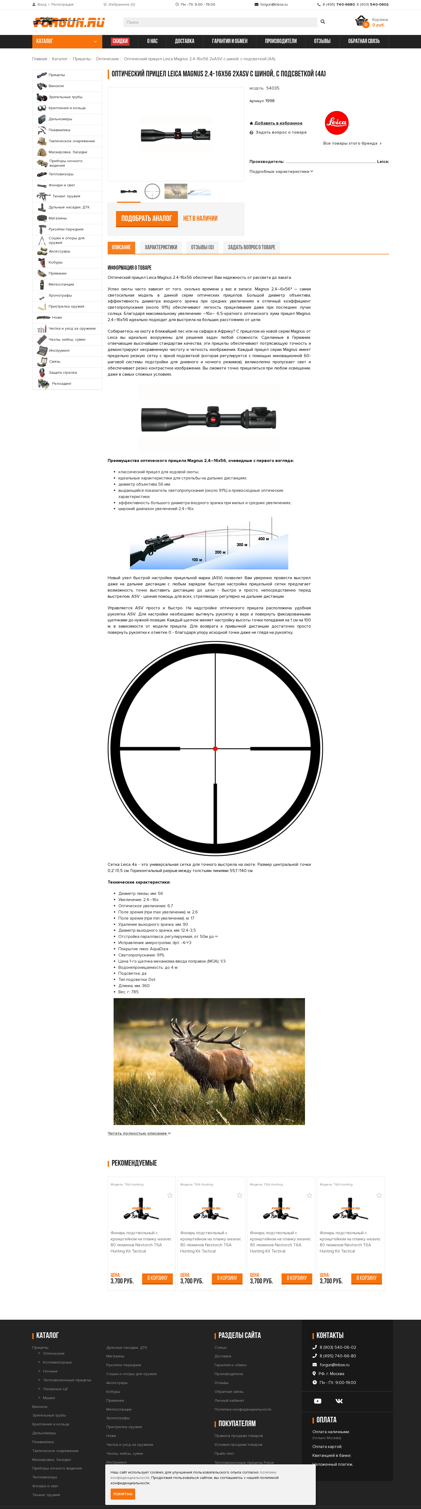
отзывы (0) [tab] (202, 231)
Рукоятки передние (123, 1348)
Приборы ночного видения (57, 1451)
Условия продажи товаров (238, 1427)
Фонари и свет (45, 1469)
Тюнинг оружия (46, 1478)
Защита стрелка (120, 1463)
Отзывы (222, 1366)
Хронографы (117, 1401)
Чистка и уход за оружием (129, 1427)
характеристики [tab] (161, 231)
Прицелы (82, 59)
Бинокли (39, 1389)
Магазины (115, 1339)
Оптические (107, 59)
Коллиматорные (57, 1345)
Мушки (49, 1381)
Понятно (122, 1494)
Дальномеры (44, 1416)
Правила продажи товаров (239, 1419)
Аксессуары (117, 1366)
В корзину (157, 1261)
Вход (42, 4)
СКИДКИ (120, 41)
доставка (184, 41)
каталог (66, 41)
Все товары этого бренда (352, 143)
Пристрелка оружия (124, 1410)
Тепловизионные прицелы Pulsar (244, 1445)
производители (281, 41)
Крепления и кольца (50, 1407)
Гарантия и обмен (231, 1348)
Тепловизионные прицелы (67, 1363)
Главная (39, 59)
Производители (229, 1357)
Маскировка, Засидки (51, 1442)
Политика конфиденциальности (243, 1392)
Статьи (220, 1330)
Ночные (50, 1354)
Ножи (111, 1419)
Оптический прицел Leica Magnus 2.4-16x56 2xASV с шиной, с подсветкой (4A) (199, 59)
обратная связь (364, 41)
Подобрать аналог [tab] (289, 172)
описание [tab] (121, 231)
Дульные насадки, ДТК (126, 1330)
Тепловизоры (44, 1460)
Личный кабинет (229, 1383)
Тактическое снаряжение (55, 1434)
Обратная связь (229, 1374)
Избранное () (122, 4)
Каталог (60, 59)
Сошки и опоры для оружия (131, 1357)
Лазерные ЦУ (55, 1372)
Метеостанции (119, 1392)
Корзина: (380, 22)
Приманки (115, 1383)
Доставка (223, 1339)
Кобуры (113, 1374)
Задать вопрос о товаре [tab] (281, 132)
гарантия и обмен (229, 41)
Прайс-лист (224, 1436)
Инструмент (116, 1445)
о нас (152, 41)
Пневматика (43, 1425)
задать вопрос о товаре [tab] (251, 231)
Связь (112, 1454)
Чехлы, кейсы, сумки (124, 1436)
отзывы (322, 41)
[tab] (281, 210)
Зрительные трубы (49, 1398)
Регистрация (62, 4)
